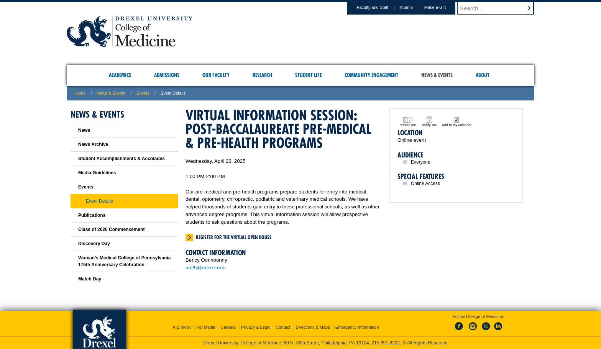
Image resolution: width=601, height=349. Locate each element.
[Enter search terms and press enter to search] (499, 8)
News (84, 130)
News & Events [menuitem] (437, 75)
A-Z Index (181, 327)
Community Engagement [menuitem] (371, 75)
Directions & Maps (313, 327)
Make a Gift (442, 7)
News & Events (111, 93)
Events (142, 93)
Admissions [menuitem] (166, 75)
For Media (205, 327)
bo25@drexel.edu (205, 267)
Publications (91, 215)
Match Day (89, 279)
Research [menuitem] (262, 75)
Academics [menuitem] (120, 75)
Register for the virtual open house (233, 237)
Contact (283, 327)
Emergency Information (357, 327)
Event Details (99, 201)
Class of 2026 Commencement (111, 229)
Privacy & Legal (255, 327)
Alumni (413, 7)
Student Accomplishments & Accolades (121, 158)
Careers (228, 327)
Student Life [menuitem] (308, 75)
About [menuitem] (482, 75)
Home (79, 93)
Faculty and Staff (380, 7)
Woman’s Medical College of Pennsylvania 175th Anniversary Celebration (124, 261)
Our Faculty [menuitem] (216, 75)
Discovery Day (94, 243)
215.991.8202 (385, 343)
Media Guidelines (97, 172)
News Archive (93, 144)
